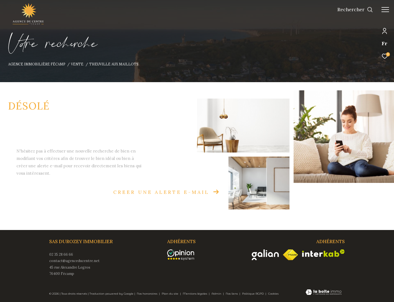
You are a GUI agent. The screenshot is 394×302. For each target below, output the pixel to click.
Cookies (273, 293)
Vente (77, 64)
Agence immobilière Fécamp (36, 64)
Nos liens (232, 293)
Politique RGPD (253, 293)
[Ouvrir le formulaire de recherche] (355, 9)
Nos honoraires (147, 293)
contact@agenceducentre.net (74, 260)
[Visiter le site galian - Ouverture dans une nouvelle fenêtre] (265, 254)
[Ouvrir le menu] (385, 9)
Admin (217, 293)
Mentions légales (195, 293)
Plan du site (170, 293)
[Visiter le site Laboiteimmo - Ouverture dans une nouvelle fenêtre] (323, 292)
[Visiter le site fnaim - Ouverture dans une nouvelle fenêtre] (290, 254)
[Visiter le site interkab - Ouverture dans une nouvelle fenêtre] (323, 253)
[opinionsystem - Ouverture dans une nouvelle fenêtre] (183, 254)
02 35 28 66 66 (61, 254)
